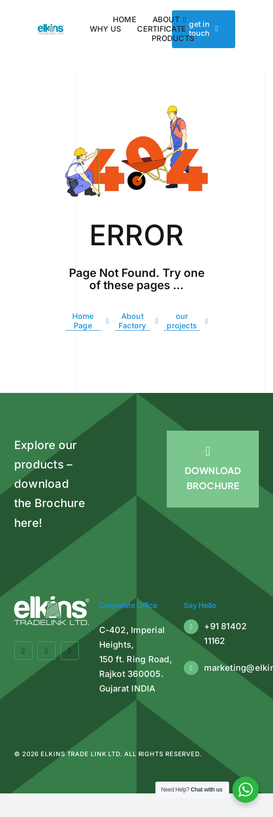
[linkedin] (69, 651)
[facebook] (23, 651)
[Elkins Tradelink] (51, 28)
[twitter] (46, 651)
